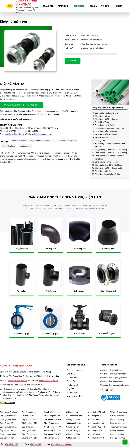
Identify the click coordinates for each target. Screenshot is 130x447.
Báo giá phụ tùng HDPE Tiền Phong (108, 165)
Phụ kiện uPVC (72, 385)
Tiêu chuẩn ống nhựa (118, 412)
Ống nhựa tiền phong (75, 370)
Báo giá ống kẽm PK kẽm (104, 125)
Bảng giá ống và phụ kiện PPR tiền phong (111, 153)
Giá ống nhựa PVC (73, 420)
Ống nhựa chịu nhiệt (96, 423)
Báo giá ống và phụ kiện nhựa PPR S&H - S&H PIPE (110, 145)
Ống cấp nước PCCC (8, 416)
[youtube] (107, 390)
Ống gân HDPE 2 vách (96, 412)
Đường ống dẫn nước (52, 416)
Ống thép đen (22, 248)
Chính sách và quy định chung (111, 370)
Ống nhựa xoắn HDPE (52, 420)
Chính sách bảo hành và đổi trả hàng (114, 385)
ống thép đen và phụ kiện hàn (65, 141)
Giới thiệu (64, 6)
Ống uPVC (71, 381)
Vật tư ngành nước (73, 423)
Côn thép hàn (108, 248)
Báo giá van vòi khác (103, 171)
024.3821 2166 (11, 444)
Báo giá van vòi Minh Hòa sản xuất (108, 168)
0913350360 (35, 444)
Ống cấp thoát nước (29, 420)
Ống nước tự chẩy (117, 420)
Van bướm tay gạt (21, 333)
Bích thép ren (79, 291)
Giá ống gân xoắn (29, 416)
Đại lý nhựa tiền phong (8, 412)
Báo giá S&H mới (101, 137)
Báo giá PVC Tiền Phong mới (106, 134)
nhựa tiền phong (9, 146)
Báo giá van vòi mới (102, 116)
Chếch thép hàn (79, 248)
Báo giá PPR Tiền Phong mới (106, 131)
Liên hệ (118, 6)
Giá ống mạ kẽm (72, 412)
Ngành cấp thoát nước (52, 412)
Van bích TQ (79, 333)
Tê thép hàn (51, 291)
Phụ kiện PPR (72, 392)
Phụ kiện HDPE (73, 378)
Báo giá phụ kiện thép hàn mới (106, 113)
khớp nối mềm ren (19, 141)
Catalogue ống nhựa (8, 420)
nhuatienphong (25, 146)
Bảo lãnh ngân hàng (29, 412)
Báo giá (93, 6)
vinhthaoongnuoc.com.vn (42, 134)
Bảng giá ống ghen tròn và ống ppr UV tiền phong (109, 157)
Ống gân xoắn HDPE (75, 396)
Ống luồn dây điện (7, 423)
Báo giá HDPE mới (102, 122)
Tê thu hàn (22, 291)
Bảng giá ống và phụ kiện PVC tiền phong (111, 150)
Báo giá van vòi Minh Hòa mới (106, 119)
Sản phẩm (80, 6)
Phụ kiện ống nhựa (51, 423)
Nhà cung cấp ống (95, 416)
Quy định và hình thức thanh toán (113, 374)
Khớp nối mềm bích (108, 291)
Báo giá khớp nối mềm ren (40, 141)
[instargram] (112, 390)
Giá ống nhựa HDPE (29, 423)
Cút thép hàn (50, 248)
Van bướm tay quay (50, 333)
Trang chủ (48, 6)
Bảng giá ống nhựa (117, 423)
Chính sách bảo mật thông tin (111, 381)
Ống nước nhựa (94, 420)
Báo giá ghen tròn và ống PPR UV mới (109, 128)
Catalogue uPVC (101, 141)
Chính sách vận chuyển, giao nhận (113, 378)
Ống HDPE (71, 374)
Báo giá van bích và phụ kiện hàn (107, 174)
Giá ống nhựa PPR (117, 416)
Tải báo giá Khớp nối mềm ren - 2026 (22, 105)
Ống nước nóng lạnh (74, 416)
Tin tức (106, 6)
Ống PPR (70, 389)
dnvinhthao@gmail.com (14, 134)
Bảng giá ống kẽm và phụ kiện (106, 162)
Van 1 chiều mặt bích (108, 333)
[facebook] (102, 390)
